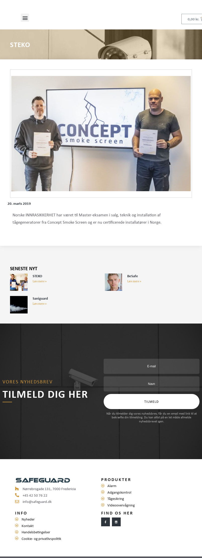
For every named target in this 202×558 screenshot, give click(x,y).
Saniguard (40, 301)
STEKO (37, 279)
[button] (25, 21)
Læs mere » (40, 285)
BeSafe (132, 279)
